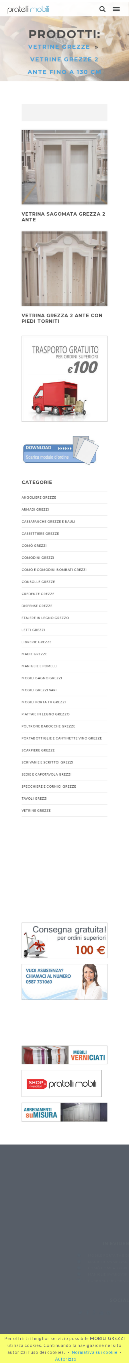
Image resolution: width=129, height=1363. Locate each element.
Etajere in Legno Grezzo (45, 618)
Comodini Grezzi (38, 558)
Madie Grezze (34, 654)
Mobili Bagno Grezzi (42, 678)
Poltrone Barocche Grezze (48, 726)
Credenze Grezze (38, 594)
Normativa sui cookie (95, 1352)
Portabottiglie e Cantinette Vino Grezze (62, 738)
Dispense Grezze (37, 606)
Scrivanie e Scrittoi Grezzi (47, 762)
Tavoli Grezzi (35, 797)
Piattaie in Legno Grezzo (46, 714)
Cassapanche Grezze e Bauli (48, 522)
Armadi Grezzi (35, 510)
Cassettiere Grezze (40, 534)
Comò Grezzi (34, 546)
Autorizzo (66, 1359)
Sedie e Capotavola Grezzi (46, 774)
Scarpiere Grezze (38, 750)
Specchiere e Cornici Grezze (49, 786)
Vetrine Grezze (60, 50)
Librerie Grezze (37, 642)
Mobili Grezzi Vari (39, 690)
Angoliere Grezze (39, 498)
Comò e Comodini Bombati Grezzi (54, 570)
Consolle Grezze (38, 582)
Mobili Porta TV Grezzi (44, 702)
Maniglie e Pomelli (40, 666)
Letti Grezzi (33, 630)
